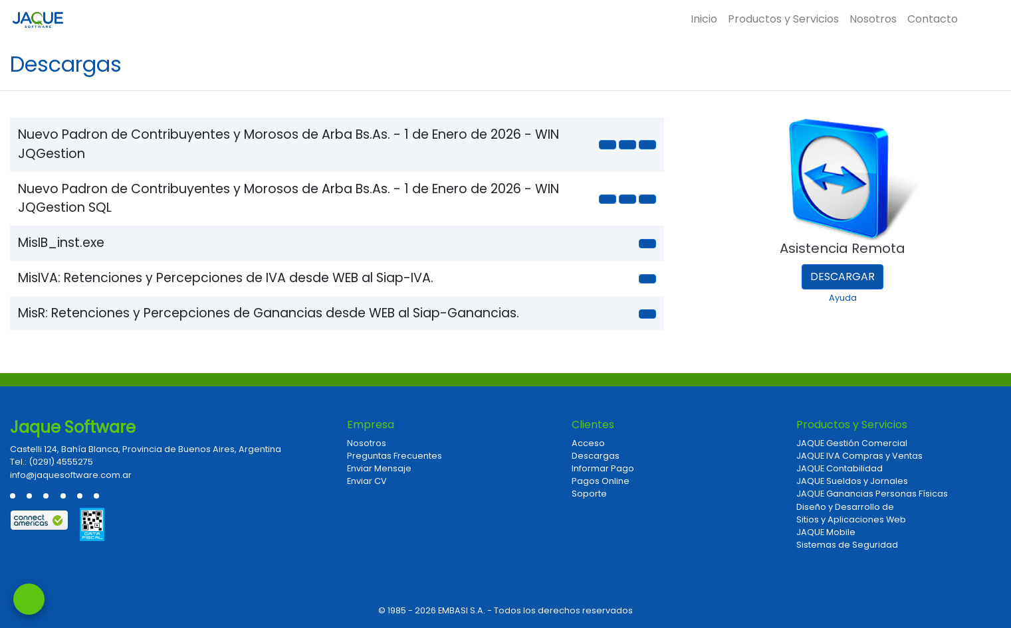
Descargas (595, 455)
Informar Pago (603, 468)
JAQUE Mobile (825, 532)
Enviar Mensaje (379, 468)
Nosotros (873, 19)
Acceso (588, 443)
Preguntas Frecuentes (394, 455)
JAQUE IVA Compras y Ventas (859, 455)
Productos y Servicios (783, 19)
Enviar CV (367, 481)
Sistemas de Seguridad (847, 544)
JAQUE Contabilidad (839, 468)
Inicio (704, 19)
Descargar (842, 276)
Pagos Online (600, 481)
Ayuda (843, 297)
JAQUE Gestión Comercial (851, 443)
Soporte (589, 493)
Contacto (932, 19)
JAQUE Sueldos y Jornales (852, 481)
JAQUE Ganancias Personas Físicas (872, 493)
